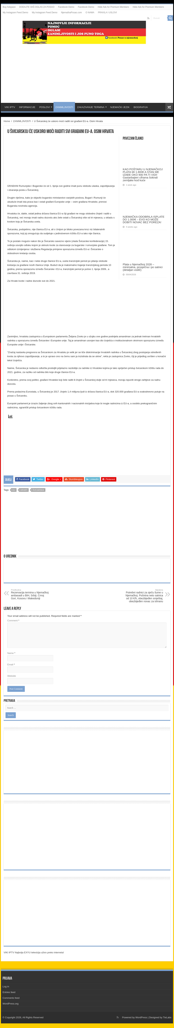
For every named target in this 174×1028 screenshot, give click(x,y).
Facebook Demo (66, 7)
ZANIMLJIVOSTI (64, 107)
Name (11, 653)
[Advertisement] (87, 73)
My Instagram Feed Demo (15, 12)
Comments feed (11, 998)
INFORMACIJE (27, 107)
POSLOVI (44, 107)
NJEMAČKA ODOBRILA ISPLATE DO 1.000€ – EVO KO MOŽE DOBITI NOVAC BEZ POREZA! (143, 219)
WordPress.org (10, 1003)
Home (7, 121)
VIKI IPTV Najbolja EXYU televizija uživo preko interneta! (34, 952)
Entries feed (9, 992)
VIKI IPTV (10, 107)
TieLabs (167, 1017)
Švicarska (38, 490)
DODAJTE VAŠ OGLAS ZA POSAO (36, 7)
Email (11, 664)
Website (11, 676)
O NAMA (90, 12)
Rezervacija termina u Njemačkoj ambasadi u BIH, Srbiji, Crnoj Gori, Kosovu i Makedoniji (30, 594)
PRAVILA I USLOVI (107, 12)
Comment (13, 620)
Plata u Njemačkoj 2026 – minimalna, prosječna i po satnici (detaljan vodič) (143, 267)
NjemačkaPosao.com (71, 12)
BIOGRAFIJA (141, 107)
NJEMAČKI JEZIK (120, 107)
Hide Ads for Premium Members (113, 7)
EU (13, 490)
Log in (6, 986)
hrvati (24, 490)
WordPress (141, 1017)
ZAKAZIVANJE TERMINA (90, 107)
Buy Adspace (9, 7)
